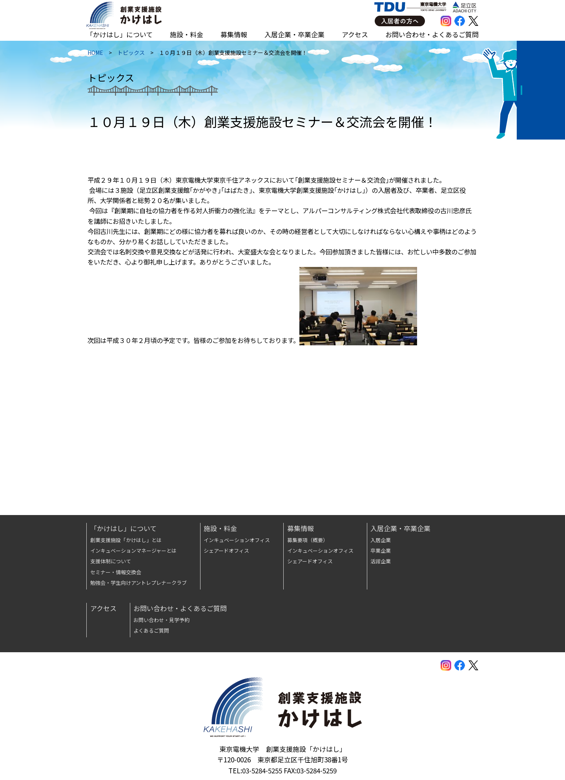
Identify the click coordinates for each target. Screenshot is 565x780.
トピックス (130, 54)
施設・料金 (186, 34)
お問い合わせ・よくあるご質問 (432, 34)
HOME (94, 54)
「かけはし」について (119, 34)
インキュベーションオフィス (237, 540)
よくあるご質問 (151, 630)
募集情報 (234, 34)
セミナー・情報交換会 (115, 572)
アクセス (355, 34)
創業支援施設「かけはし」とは (126, 540)
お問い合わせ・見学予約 (161, 620)
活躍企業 (380, 561)
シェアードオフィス (226, 550)
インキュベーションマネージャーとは (133, 550)
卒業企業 (380, 550)
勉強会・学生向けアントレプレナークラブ (138, 582)
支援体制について (110, 561)
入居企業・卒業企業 (294, 34)
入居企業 (380, 540)
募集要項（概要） (307, 540)
